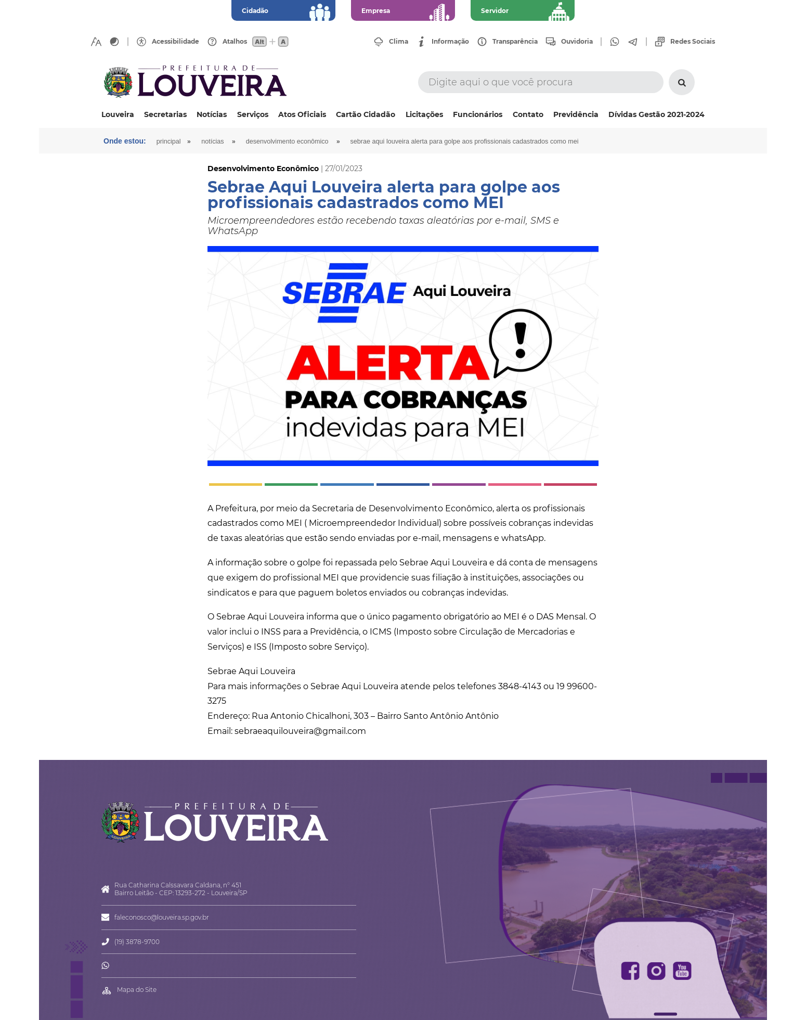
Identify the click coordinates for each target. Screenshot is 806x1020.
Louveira (117, 114)
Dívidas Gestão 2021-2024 (656, 114)
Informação (450, 41)
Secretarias (165, 114)
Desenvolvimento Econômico (287, 141)
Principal (169, 141)
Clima (398, 41)
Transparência (515, 41)
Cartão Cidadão (365, 114)
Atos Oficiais (302, 114)
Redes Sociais (692, 41)
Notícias (212, 114)
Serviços (252, 114)
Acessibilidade (175, 41)
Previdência (576, 114)
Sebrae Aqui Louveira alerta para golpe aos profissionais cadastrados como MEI (464, 141)
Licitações (424, 114)
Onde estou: (124, 141)
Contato (528, 114)
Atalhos (235, 41)
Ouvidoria (577, 41)
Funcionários (477, 114)
